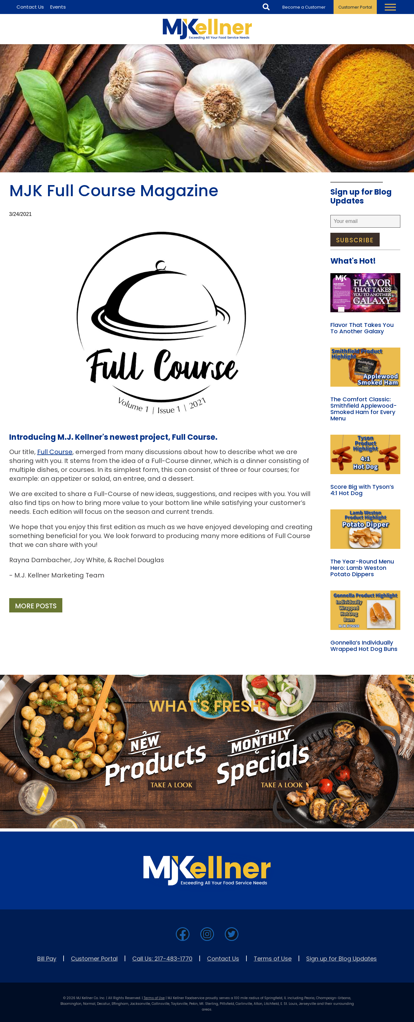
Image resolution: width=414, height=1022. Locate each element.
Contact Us (223, 959)
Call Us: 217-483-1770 (162, 959)
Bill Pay (46, 959)
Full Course (54, 451)
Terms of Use (273, 959)
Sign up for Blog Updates (341, 959)
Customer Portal (355, 7)
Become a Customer (304, 7)
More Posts (36, 606)
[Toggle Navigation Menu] (390, 6)
